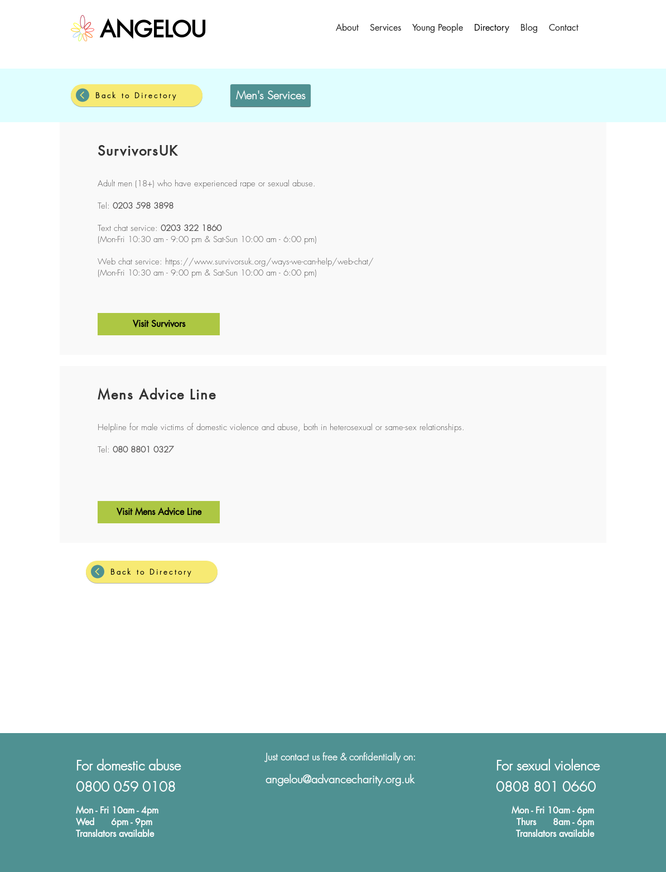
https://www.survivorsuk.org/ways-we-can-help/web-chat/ (269, 261)
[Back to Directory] (136, 95)
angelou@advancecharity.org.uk (340, 779)
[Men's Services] (270, 95)
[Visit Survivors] (159, 324)
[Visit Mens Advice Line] (159, 512)
